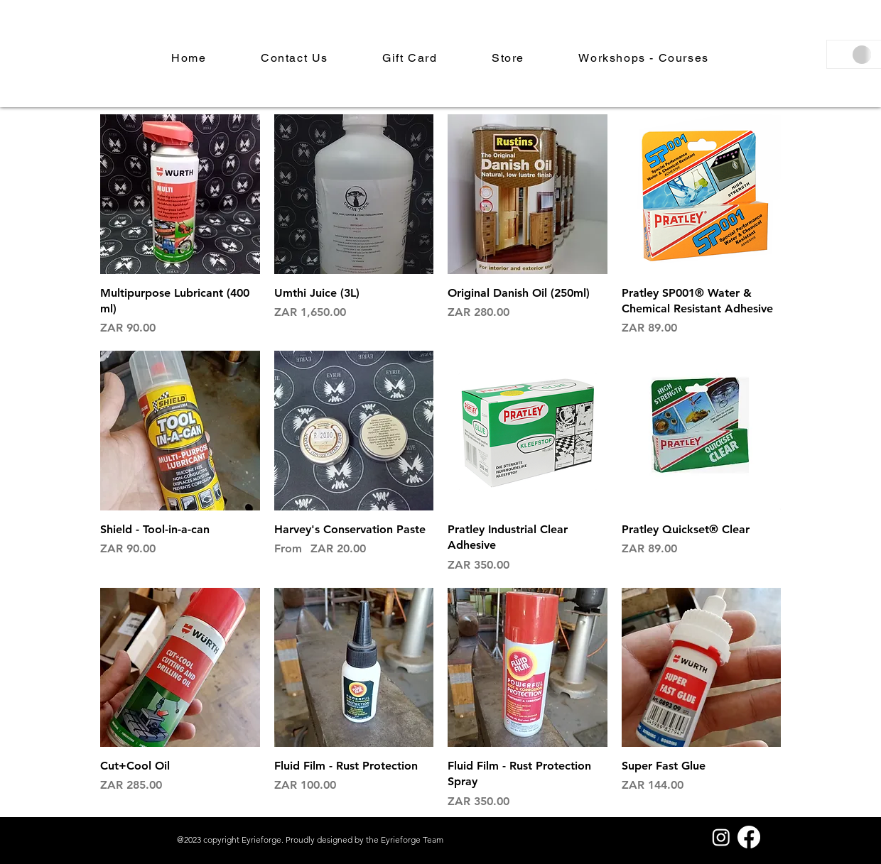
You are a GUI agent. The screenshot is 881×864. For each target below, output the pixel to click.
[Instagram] (721, 837)
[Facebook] (748, 837)
